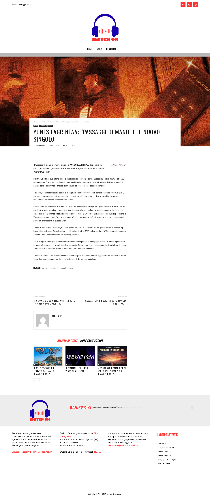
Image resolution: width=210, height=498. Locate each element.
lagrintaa (45, 268)
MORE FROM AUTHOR (91, 340)
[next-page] (39, 380)
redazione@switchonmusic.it (123, 445)
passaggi (62, 268)
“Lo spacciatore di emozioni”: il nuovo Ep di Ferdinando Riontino (54, 302)
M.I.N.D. (97, 451)
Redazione (40, 145)
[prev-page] (35, 380)
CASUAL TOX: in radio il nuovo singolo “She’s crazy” (106, 302)
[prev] (190, 407)
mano (53, 268)
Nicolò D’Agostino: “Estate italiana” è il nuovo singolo (45, 371)
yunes (71, 268)
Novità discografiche (46, 126)
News (43, 122)
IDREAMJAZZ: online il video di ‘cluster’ (77, 369)
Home (35, 122)
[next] (194, 407)
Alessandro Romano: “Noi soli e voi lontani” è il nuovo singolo (112, 371)
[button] (121, 49)
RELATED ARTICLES (67, 340)
